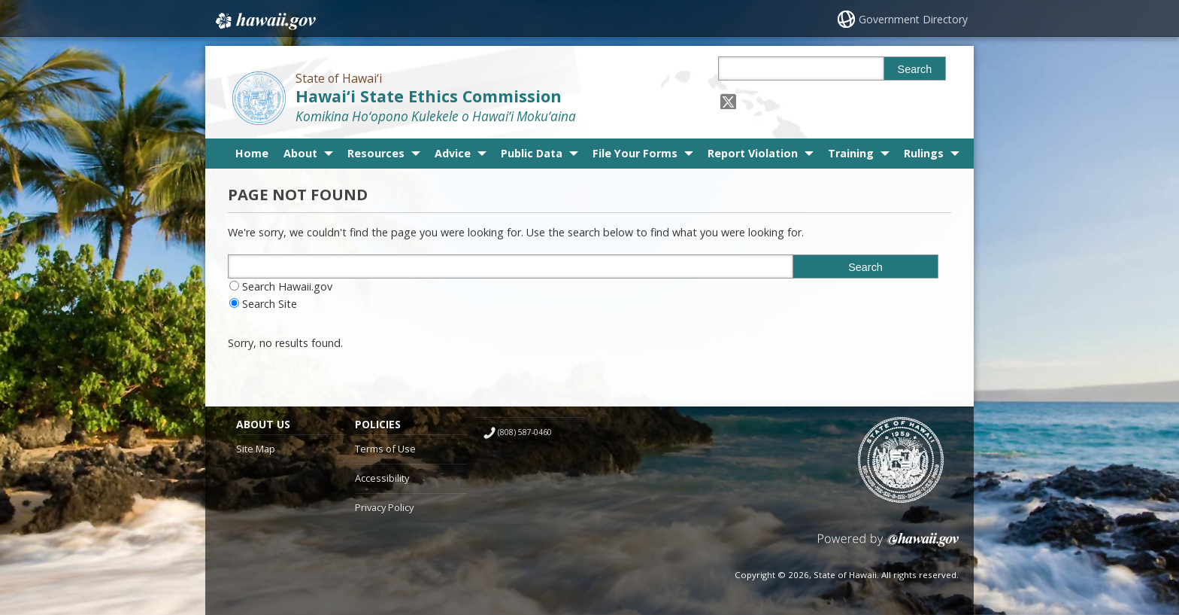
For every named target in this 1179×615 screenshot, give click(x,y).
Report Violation (753, 153)
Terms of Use (385, 448)
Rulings (924, 153)
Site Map (255, 448)
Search (915, 69)
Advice (453, 153)
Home (251, 153)
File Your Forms (635, 153)
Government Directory (913, 19)
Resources (376, 153)
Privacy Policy (384, 507)
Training (851, 153)
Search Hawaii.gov (287, 286)
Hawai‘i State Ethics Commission (429, 96)
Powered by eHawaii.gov (888, 545)
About (300, 153)
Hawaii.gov (264, 20)
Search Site (269, 304)
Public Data (531, 153)
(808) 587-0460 (525, 432)
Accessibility (382, 478)
